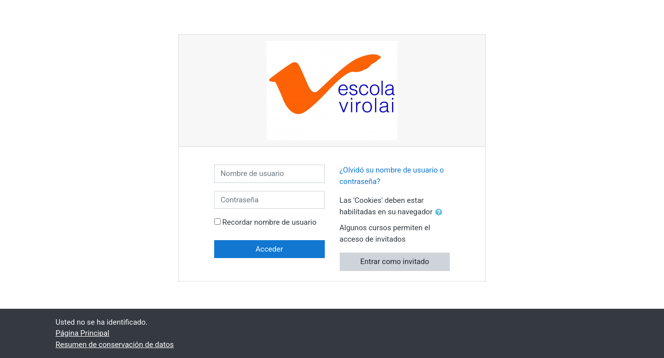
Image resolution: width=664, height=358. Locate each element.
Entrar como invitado (394, 261)
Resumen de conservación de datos (115, 344)
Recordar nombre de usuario (269, 222)
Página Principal (83, 333)
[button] (440, 212)
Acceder (269, 249)
